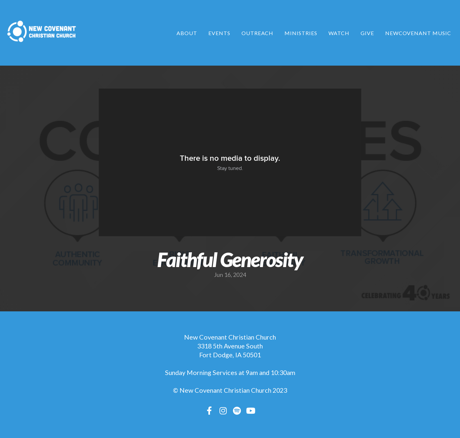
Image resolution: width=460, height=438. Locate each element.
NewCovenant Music (418, 33)
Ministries (300, 33)
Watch (338, 33)
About (187, 33)
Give (367, 33)
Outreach (257, 33)
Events (219, 33)
